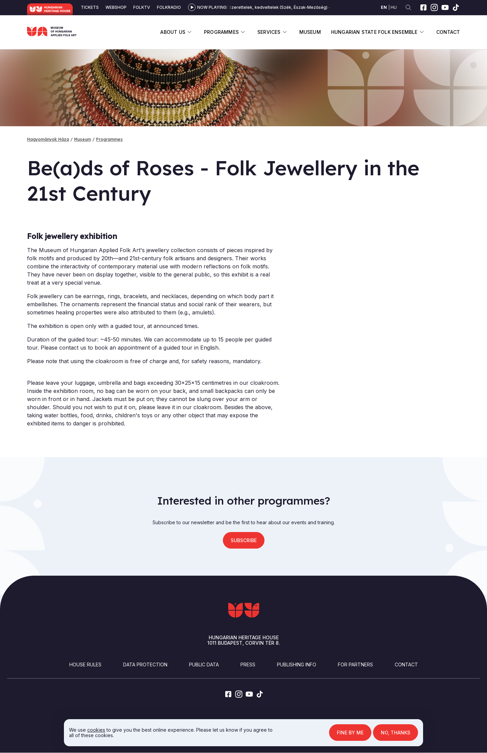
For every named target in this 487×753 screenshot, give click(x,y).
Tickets (90, 7)
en (384, 7)
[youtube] (445, 7)
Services (269, 32)
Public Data (204, 664)
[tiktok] (456, 7)
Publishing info (296, 664)
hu (394, 7)
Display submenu (189, 32)
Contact (448, 32)
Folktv (141, 7)
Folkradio (169, 7)
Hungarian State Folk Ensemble (374, 32)
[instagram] (434, 7)
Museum (310, 32)
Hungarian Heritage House (50, 9)
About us (172, 32)
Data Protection (145, 664)
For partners (355, 664)
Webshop (116, 7)
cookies (96, 730)
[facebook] (423, 7)
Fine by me (350, 732)
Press (247, 664)
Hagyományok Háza (48, 139)
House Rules (85, 664)
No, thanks (395, 732)
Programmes (221, 32)
